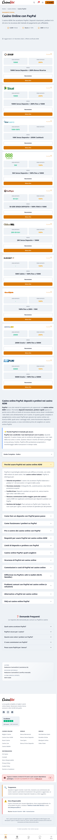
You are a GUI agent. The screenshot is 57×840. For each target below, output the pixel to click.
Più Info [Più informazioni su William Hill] (49, 224)
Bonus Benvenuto (25, 734)
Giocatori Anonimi (17, 811)
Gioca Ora (28, 80)
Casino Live (5, 743)
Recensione (28, 76)
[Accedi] (49, 2)
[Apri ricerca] (34, 2)
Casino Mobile (6, 746)
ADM (24, 811)
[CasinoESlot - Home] (8, 2)
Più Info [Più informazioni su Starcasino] (49, 121)
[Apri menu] (51, 837)
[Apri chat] (38, 2)
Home (4, 9)
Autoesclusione (30, 811)
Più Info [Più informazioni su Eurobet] (49, 258)
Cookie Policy (6, 766)
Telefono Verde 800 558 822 (36, 805)
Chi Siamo (5, 754)
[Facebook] (3, 712)
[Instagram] (8, 712)
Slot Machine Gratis (44, 734)
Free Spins (23, 740)
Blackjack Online (43, 740)
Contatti (4, 757)
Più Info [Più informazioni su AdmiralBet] (49, 327)
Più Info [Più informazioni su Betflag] (49, 361)
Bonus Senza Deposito (27, 737)
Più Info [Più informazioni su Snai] (49, 54)
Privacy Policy (6, 763)
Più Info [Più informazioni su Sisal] (49, 88)
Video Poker (42, 743)
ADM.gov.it (38, 779)
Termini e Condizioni (8, 769)
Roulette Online (43, 737)
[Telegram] (12, 712)
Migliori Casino (6, 734)
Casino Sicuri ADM (7, 737)
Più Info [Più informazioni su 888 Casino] (49, 156)
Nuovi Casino (6, 740)
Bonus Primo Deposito (27, 743)
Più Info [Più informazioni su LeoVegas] (49, 191)
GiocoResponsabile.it (14, 807)
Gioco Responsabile (8, 760)
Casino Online (12, 9)
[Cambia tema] (42, 2)
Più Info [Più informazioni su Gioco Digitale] (49, 292)
